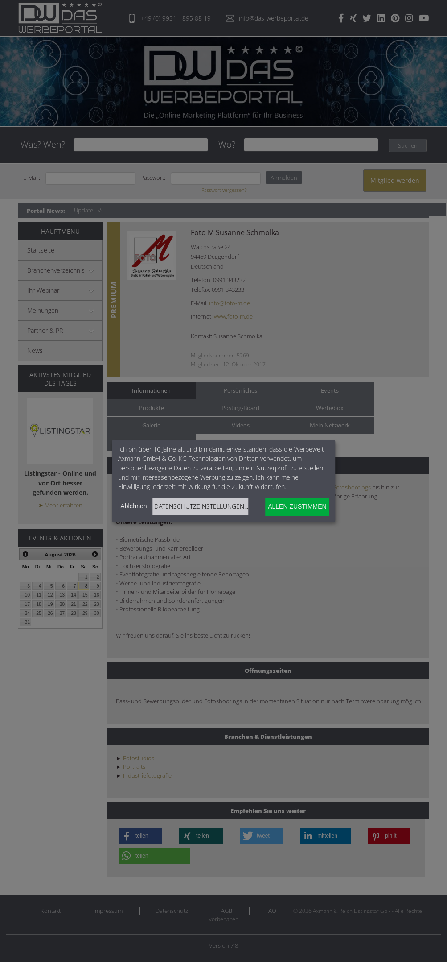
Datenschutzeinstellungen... (201, 506)
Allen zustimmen (297, 506)
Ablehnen (133, 506)
